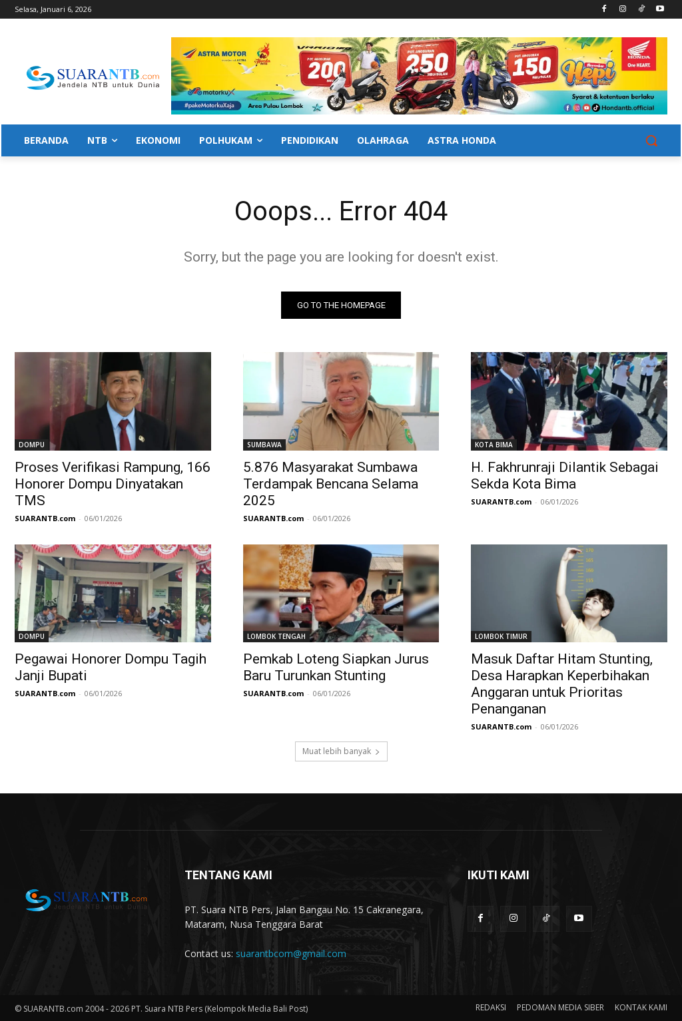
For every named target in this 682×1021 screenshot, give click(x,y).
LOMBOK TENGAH (276, 636)
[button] (651, 140)
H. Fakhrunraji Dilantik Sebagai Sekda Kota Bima (565, 475)
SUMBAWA (264, 444)
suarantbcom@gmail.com (291, 953)
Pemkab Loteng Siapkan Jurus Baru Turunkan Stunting (336, 667)
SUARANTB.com (45, 517)
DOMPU (32, 444)
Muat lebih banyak (341, 751)
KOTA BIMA (494, 444)
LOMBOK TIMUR (501, 636)
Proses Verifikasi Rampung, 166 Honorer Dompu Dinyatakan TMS (112, 483)
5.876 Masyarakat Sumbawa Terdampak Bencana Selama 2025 (330, 483)
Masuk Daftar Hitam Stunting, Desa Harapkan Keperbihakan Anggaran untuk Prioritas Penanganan (562, 684)
